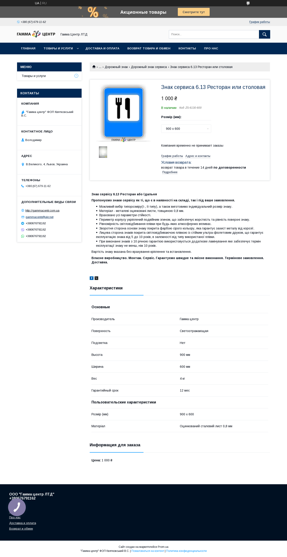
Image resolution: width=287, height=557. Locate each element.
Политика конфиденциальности (186, 551)
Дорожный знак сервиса (149, 67)
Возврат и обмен (21, 528)
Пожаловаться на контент (147, 551)
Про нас (211, 48)
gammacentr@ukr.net (39, 217)
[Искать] (264, 34)
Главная (28, 48)
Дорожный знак (116, 67)
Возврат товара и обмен (148, 48)
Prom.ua (163, 546)
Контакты (187, 48)
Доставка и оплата (102, 48)
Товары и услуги (58, 48)
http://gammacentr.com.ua (42, 210)
